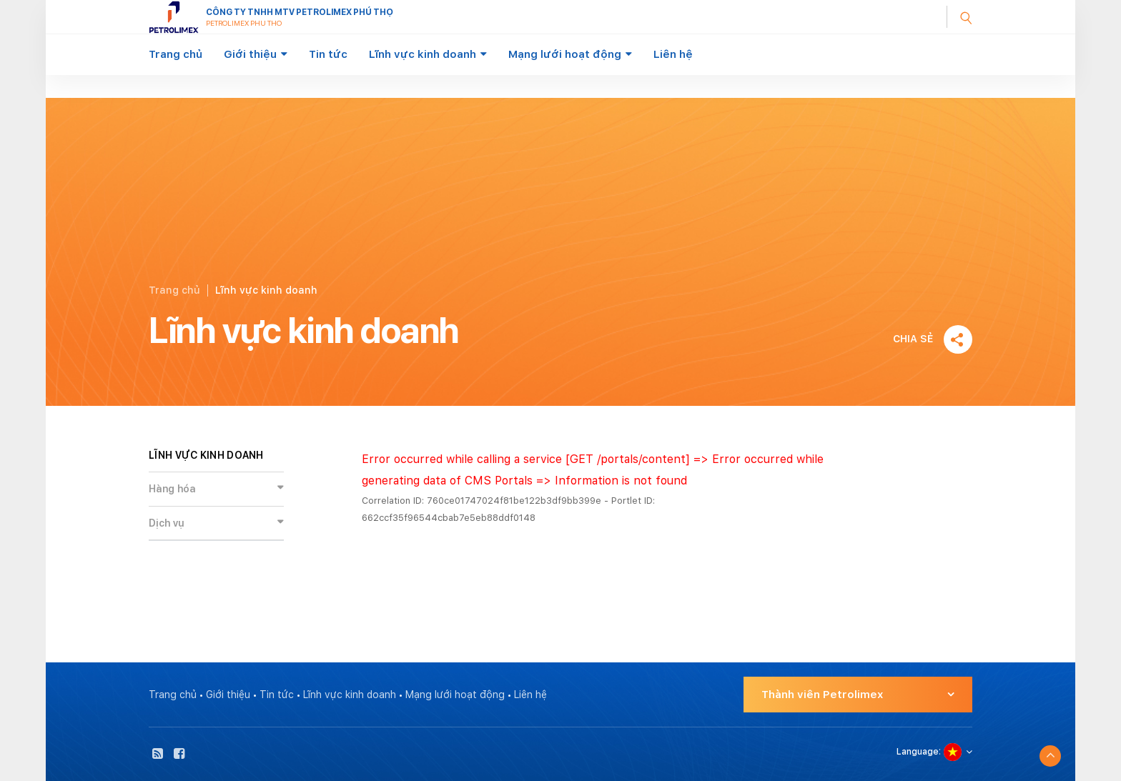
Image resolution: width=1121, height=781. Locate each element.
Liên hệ (673, 54)
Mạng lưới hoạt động (564, 54)
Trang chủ (175, 54)
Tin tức (328, 54)
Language (918, 752)
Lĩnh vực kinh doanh (422, 54)
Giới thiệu (250, 54)
